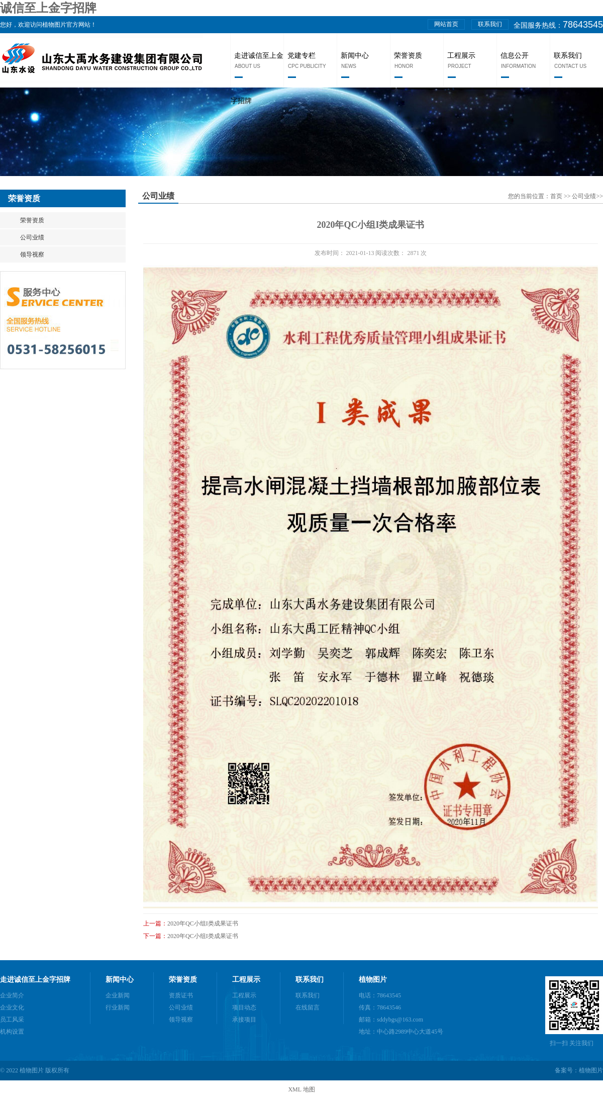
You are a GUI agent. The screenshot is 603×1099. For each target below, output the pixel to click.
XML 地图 (301, 1089)
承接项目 (244, 1019)
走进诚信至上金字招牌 (35, 979)
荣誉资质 (408, 55)
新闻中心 (355, 55)
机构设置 (12, 1031)
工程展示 (461, 55)
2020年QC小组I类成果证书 (202, 923)
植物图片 (373, 979)
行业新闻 (118, 1007)
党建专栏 (301, 55)
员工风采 (12, 1019)
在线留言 (307, 1007)
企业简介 (12, 995)
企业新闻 (118, 995)
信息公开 (514, 55)
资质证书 (181, 995)
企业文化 (12, 1007)
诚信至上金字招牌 (48, 8)
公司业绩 (32, 237)
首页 (557, 196)
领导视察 (32, 254)
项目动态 (244, 1007)
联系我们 (490, 24)
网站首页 (446, 24)
